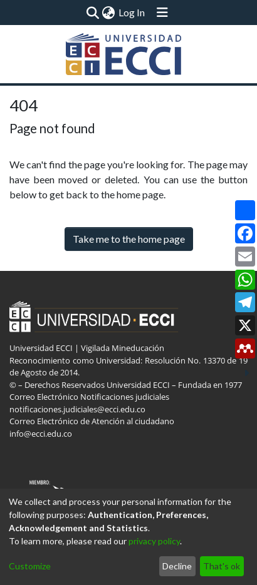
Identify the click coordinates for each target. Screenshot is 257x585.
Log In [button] (132, 12)
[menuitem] (108, 12)
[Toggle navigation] (162, 12)
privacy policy (154, 541)
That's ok (221, 566)
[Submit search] (92, 12)
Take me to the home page (129, 239)
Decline (177, 566)
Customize (30, 566)
